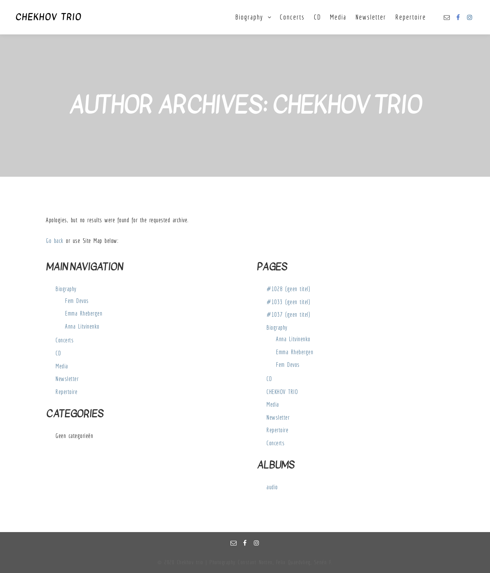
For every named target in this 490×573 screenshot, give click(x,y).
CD (58, 353)
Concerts (65, 340)
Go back (55, 240)
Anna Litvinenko (82, 326)
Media (62, 366)
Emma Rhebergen (83, 313)
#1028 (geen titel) (288, 288)
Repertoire (66, 391)
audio (272, 486)
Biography (66, 288)
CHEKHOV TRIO (48, 17)
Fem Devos (77, 300)
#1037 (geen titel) (288, 314)
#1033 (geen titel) (288, 301)
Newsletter (67, 378)
